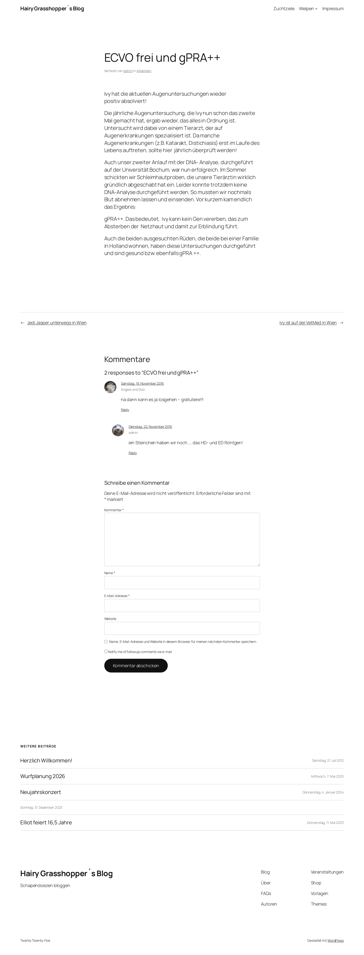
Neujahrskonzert (40, 792)
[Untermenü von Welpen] (316, 8)
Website (110, 618)
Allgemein (144, 70)
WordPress (336, 940)
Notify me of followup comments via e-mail (138, 651)
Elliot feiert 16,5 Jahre (46, 823)
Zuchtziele (283, 8)
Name (109, 573)
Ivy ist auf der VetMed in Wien (308, 322)
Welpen (306, 8)
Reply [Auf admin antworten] (133, 453)
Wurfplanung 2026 (42, 776)
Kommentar (114, 510)
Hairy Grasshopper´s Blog (52, 8)
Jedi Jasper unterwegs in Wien (57, 322)
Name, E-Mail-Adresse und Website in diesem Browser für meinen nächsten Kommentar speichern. (183, 641)
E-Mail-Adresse (117, 595)
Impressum (333, 8)
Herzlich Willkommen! (46, 761)
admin (128, 70)
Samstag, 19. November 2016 (142, 383)
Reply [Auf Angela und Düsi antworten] (125, 409)
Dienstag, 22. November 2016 (150, 426)
